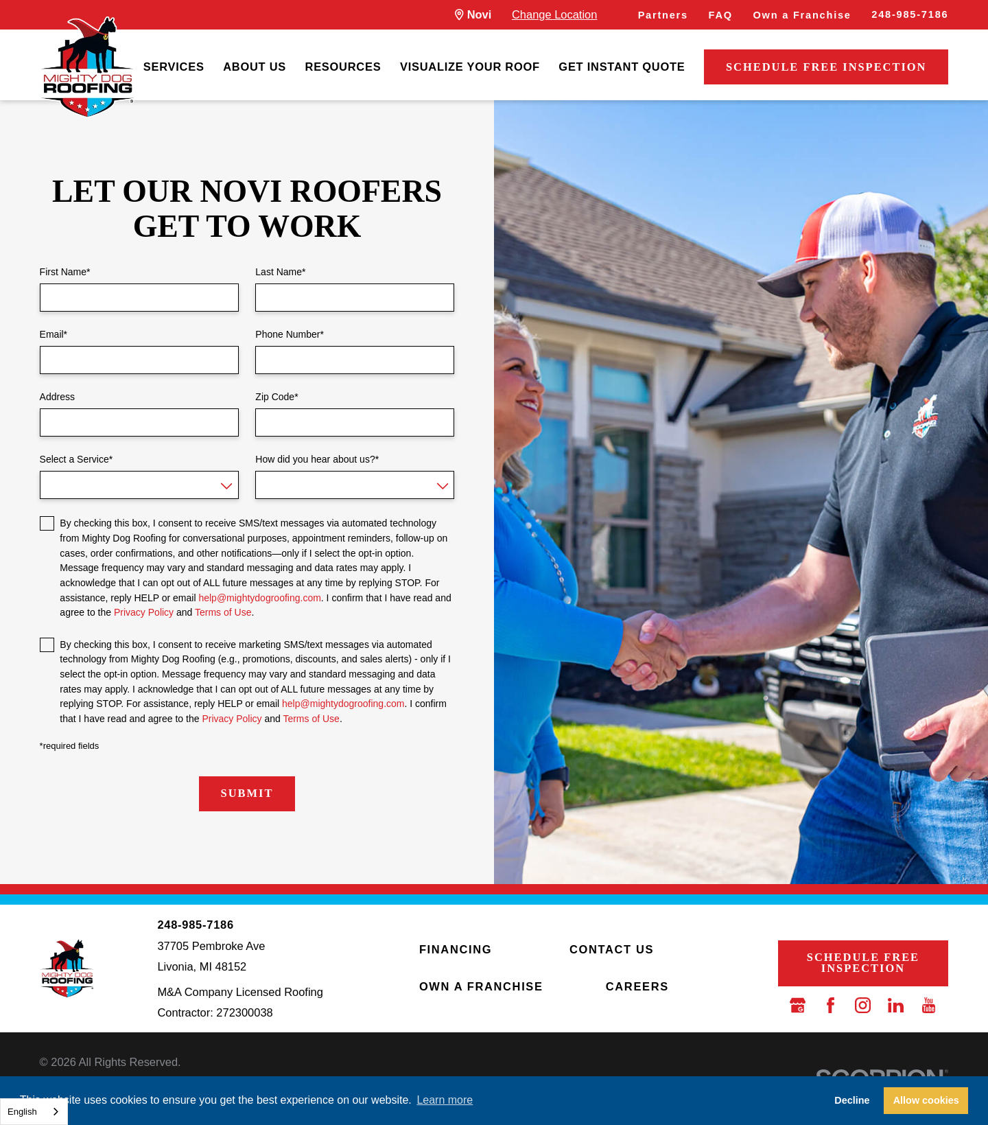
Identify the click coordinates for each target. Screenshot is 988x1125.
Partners (663, 15)
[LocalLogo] (87, 67)
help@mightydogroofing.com (259, 597)
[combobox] (34, 1111)
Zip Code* (276, 396)
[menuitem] (173, 67)
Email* (53, 334)
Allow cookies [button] (926, 1100)
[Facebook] (830, 1005)
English (22, 1111)
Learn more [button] (444, 1100)
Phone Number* (289, 334)
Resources (343, 66)
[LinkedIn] (896, 1005)
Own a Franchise (802, 15)
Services (173, 66)
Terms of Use (223, 612)
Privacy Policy (144, 612)
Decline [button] (851, 1100)
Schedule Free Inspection (826, 66)
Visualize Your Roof (470, 66)
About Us (254, 66)
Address (57, 396)
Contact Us (611, 949)
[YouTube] (929, 1005)
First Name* (65, 271)
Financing (455, 949)
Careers (637, 986)
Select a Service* (76, 459)
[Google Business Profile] (797, 1005)
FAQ (721, 15)
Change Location (554, 14)
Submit (247, 793)
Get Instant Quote (621, 66)
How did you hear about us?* (317, 459)
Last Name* (280, 271)
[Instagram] (863, 1005)
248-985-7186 (909, 14)
